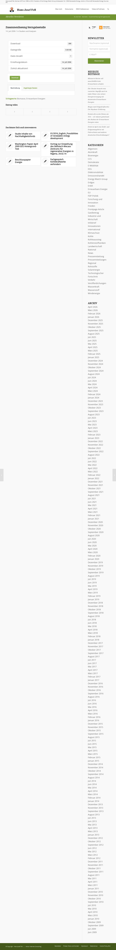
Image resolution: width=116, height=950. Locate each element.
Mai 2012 (92, 852)
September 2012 (95, 845)
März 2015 (93, 754)
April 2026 (92, 307)
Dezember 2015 (95, 724)
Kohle (90, 236)
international (94, 230)
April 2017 (92, 670)
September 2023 (95, 411)
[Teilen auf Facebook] (14, 111)
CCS (90, 159)
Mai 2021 (92, 505)
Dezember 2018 (95, 603)
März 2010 (93, 916)
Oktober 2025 (94, 327)
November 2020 (95, 526)
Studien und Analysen (27, 31)
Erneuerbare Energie (97, 189)
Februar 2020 (94, 556)
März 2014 (93, 794)
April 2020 (92, 549)
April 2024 (92, 388)
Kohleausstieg (94, 240)
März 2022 (93, 472)
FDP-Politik (93, 196)
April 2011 (92, 882)
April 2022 (92, 468)
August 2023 (94, 415)
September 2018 (95, 613)
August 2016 (94, 697)
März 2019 (93, 593)
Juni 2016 (92, 704)
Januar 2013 (93, 835)
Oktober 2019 (94, 569)
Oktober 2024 (94, 368)
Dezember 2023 (95, 401)
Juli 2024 (92, 378)
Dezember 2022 (95, 442)
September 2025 (95, 331)
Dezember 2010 (95, 892)
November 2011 (95, 865)
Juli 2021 (92, 499)
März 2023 (93, 431)
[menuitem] (59, 9)
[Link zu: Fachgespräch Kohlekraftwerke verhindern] (58, 162)
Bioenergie (93, 156)
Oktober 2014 (94, 771)
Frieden (91, 206)
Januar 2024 (93, 398)
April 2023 (92, 428)
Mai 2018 (92, 626)
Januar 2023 (93, 438)
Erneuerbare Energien (35, 99)
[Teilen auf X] (32, 111)
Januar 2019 (93, 600)
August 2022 (94, 455)
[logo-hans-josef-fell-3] (23, 9)
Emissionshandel (96, 176)
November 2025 (95, 324)
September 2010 (95, 902)
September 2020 (95, 532)
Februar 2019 (94, 596)
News (90, 253)
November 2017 (95, 647)
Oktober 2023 (94, 408)
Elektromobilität (95, 172)
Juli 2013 (92, 818)
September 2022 (95, 452)
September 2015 (95, 734)
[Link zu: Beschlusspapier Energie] (23, 161)
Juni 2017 (92, 663)
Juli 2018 (92, 620)
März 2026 (93, 310)
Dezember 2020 (95, 522)
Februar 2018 (94, 637)
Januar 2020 (93, 559)
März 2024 (93, 391)
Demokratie (93, 162)
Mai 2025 (92, 344)
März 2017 (93, 674)
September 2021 (95, 492)
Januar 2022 (93, 479)
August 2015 (94, 737)
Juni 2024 (92, 381)
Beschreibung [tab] (15, 88)
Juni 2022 (92, 462)
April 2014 (92, 791)
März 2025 (93, 351)
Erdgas (91, 183)
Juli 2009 (92, 929)
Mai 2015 (92, 748)
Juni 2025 (92, 341)
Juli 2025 (92, 337)
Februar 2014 (94, 798)
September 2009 (95, 926)
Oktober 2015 (94, 731)
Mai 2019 (92, 586)
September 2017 (95, 653)
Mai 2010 (92, 909)
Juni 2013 (92, 821)
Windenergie (94, 294)
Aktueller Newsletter (15, 17)
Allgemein (92, 149)
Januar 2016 (93, 721)
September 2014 (95, 774)
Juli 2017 (92, 660)
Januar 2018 (93, 640)
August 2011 (94, 875)
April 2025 (92, 347)
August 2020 (94, 536)
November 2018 (95, 606)
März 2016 (93, 714)
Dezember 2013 (95, 805)
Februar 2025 (94, 354)
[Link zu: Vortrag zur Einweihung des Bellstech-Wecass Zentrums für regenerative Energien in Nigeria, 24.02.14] (58, 149)
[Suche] (108, 9)
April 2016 (92, 710)
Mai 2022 (92, 465)
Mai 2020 (92, 546)
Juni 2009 (92, 932)
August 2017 (94, 657)
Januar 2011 (93, 889)
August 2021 (94, 495)
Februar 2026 (94, 314)
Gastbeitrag (93, 213)
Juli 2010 (92, 905)
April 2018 (92, 630)
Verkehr (91, 280)
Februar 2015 (94, 758)
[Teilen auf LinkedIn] (50, 111)
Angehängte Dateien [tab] (30, 88)
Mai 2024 (92, 384)
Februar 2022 (94, 475)
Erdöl (90, 186)
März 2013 (93, 832)
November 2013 (95, 808)
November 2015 (95, 727)
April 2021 (92, 509)
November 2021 (95, 485)
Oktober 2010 (94, 899)
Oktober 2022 (94, 448)
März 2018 (93, 633)
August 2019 (94, 576)
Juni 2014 (92, 784)
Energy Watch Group (98, 179)
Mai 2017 (92, 667)
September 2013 (95, 811)
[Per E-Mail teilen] (67, 111)
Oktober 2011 (94, 869)
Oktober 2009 (94, 922)
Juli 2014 (92, 781)
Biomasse (21, 99)
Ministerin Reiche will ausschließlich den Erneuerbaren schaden (96, 81)
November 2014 (95, 768)
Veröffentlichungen (97, 283)
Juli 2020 (92, 539)
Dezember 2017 (95, 643)
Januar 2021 (93, 519)
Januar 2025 (93, 357)
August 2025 (94, 334)
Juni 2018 (92, 623)
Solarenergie (94, 270)
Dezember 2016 (95, 684)
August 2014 (94, 778)
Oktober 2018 (94, 610)
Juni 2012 (92, 848)
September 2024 (95, 371)
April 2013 (92, 828)
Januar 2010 (93, 919)
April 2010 (92, 912)
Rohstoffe (92, 267)
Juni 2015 (92, 744)
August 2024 (94, 374)
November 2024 (95, 364)
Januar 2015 (93, 761)
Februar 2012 (94, 858)
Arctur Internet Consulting (33, 946)
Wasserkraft (93, 287)
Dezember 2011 (95, 862)
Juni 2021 (92, 502)
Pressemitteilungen (97, 260)
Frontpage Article (96, 209)
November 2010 (95, 895)
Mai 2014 (92, 788)
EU (89, 193)
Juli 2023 (92, 418)
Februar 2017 (94, 677)
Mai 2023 (92, 425)
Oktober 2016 (94, 690)
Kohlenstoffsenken (97, 243)
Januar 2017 (93, 680)
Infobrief (92, 223)
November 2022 (95, 445)
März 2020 (93, 552)
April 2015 (92, 751)
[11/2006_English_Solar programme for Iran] (114, 475)
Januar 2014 (93, 801)
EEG (90, 169)
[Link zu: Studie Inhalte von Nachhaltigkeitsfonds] (23, 135)
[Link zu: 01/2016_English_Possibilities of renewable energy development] (61, 136)
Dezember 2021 (95, 482)
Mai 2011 (92, 879)
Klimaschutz (93, 233)
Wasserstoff (93, 290)
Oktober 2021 (94, 489)
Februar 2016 (94, 717)
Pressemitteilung (96, 257)
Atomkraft (92, 152)
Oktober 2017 (94, 650)
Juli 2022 (92, 458)
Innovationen (94, 226)
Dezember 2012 (95, 838)
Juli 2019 (92, 579)
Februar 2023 (94, 435)
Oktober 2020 (94, 529)
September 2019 (95, 573)
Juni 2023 (92, 421)
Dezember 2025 (95, 320)
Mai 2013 (92, 825)
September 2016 (95, 694)
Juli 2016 (92, 700)
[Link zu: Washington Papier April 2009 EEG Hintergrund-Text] (23, 147)
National (92, 250)
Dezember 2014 (95, 764)
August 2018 (94, 616)
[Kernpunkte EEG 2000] (2, 475)
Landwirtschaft (95, 247)
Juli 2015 (92, 741)
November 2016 (95, 687)
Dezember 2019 (95, 563)
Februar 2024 (94, 395)
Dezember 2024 (95, 361)
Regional (92, 263)
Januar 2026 (93, 317)
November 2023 (95, 405)
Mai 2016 (92, 707)
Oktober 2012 (94, 842)
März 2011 (93, 885)
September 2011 (95, 872)
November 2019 (95, 566)
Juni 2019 (92, 583)
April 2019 (92, 589)
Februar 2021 (94, 515)
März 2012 (93, 855)
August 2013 (94, 815)
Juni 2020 (92, 542)
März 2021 (93, 512)
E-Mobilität (93, 166)
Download (14, 78)
